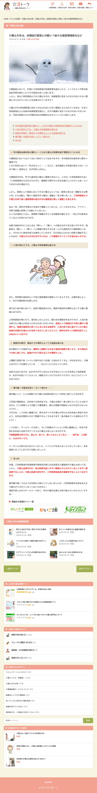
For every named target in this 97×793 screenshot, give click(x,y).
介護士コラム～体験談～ (18, 678)
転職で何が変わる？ (22, 634)
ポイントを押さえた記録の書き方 (72, 529)
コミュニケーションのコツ (18, 672)
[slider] (22, 592)
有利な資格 (72, 7)
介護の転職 (80, 7)
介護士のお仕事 (27, 19)
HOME (6, 19)
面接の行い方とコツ (22, 657)
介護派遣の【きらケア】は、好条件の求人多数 (35, 589)
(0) (33, 605)
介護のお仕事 (62, 7)
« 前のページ (12, 568)
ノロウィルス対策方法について (71, 541)
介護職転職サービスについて (19, 689)
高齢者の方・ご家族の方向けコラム (22, 712)
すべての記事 (15, 19)
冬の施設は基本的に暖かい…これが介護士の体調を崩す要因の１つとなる (48, 125)
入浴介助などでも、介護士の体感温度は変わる (36, 129)
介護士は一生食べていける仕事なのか (32, 733)
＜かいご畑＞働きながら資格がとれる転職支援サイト (38, 602)
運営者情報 (48, 782)
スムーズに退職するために (24, 642)
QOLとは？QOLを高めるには (70, 552)
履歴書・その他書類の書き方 (25, 650)
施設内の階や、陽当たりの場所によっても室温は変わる (40, 133)
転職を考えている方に (16, 706)
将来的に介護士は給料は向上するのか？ (32, 759)
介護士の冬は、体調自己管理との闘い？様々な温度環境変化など (59, 19)
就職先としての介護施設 (17, 695)
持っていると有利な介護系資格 (20, 701)
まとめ (18, 140)
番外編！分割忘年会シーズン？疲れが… (33, 136)
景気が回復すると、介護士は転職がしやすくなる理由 (38, 746)
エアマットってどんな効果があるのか (31, 552)
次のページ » (85, 568)
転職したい (89, 7)
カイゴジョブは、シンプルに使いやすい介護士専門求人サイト (41, 615)
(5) (33, 592)
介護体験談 (52, 7)
